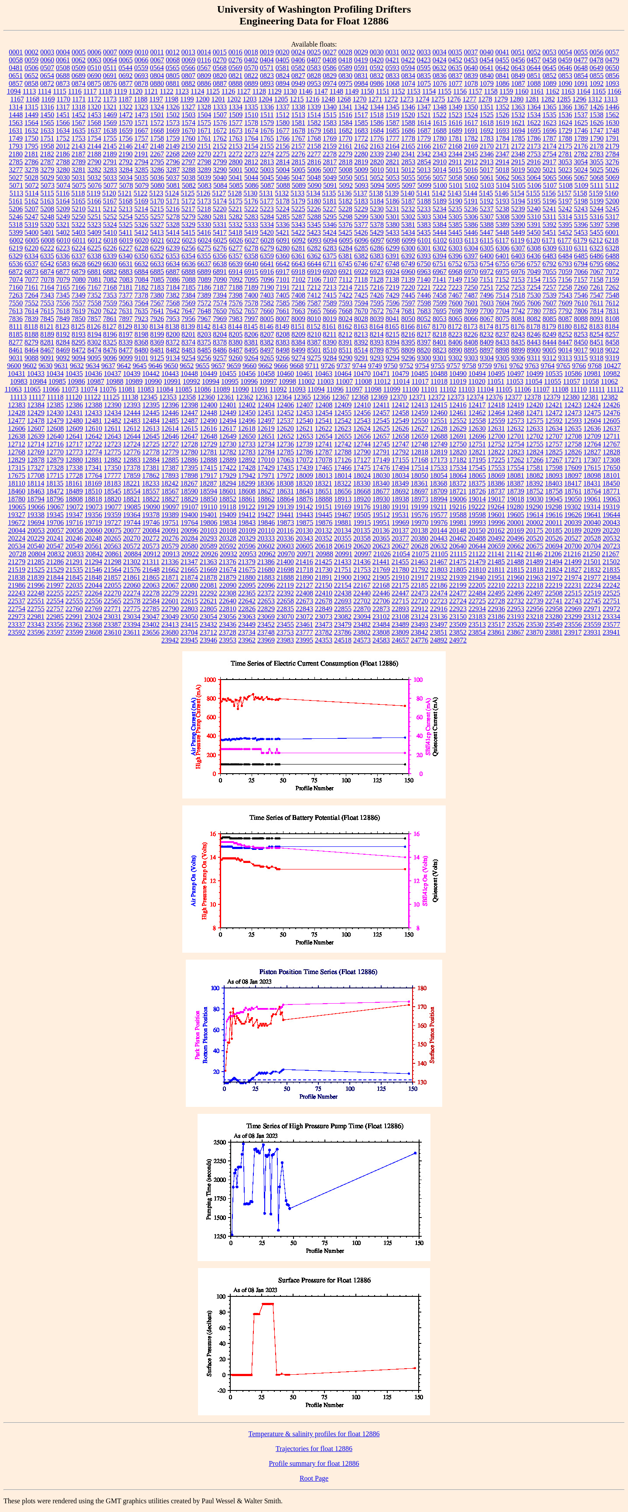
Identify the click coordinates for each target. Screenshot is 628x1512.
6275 (204, 248)
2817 (330, 162)
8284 (63, 342)
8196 (110, 334)
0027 (330, 52)
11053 (514, 381)
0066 (141, 60)
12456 (362, 412)
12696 (477, 436)
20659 (496, 546)
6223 (63, 248)
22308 (227, 593)
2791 (110, 162)
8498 (283, 350)
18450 (611, 483)
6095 (346, 240)
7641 (157, 311)
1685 (392, 130)
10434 (55, 373)
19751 (170, 522)
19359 (112, 514)
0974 (330, 83)
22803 (189, 608)
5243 (581, 209)
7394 (220, 295)
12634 (554, 428)
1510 (251, 114)
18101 (611, 475)
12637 (611, 428)
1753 (78, 138)
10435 (74, 373)
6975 (502, 271)
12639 (35, 436)
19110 (208, 507)
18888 (323, 499)
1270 (359, 99)
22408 (304, 593)
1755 (110, 138)
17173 (438, 459)
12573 (515, 420)
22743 (573, 601)
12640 (55, 436)
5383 (424, 224)
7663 (298, 311)
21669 (208, 569)
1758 (157, 138)
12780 (189, 452)
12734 (266, 444)
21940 (477, 577)
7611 (596, 303)
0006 (94, 52)
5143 (454, 193)
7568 (173, 303)
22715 (400, 601)
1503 (188, 114)
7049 (534, 271)
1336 (267, 107)
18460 (16, 491)
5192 (487, 201)
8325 (110, 342)
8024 (345, 318)
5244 (597, 209)
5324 (110, 224)
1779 (424, 138)
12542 (343, 420)
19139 (285, 507)
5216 (173, 209)
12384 (35, 405)
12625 (381, 428)
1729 (565, 130)
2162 (361, 146)
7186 (204, 287)
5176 (251, 201)
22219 (554, 585)
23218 (534, 616)
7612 (612, 303)
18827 (170, 499)
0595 (424, 67)
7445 (408, 295)
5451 (549, 232)
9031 (16, 358)
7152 (502, 279)
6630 (110, 263)
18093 (554, 475)
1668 (157, 130)
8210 (314, 334)
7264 (31, 295)
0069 (188, 60)
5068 (597, 177)
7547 (597, 295)
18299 (246, 483)
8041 (392, 318)
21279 (16, 561)
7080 (79, 279)
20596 (247, 546)
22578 (131, 601)
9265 (267, 358)
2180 (16, 154)
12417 (477, 405)
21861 (131, 577)
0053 (549, 52)
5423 (314, 232)
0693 (141, 75)
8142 (204, 326)
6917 (283, 271)
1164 (583, 91)
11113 (18, 397)
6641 (267, 263)
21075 (420, 554)
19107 (189, 507)
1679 (314, 130)
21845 (74, 577)
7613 (16, 311)
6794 (581, 263)
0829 (330, 75)
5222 (251, 209)
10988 (114, 381)
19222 (476, 507)
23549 (554, 624)
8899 (518, 350)
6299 (392, 248)
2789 (78, 162)
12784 (266, 452)
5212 (110, 209)
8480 (141, 350)
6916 (267, 271)
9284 (330, 358)
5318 (16, 224)
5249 (63, 216)
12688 (438, 436)
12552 (458, 420)
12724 (131, 444)
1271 (375, 99)
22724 (458, 601)
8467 (47, 350)
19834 (227, 522)
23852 (458, 632)
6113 (471, 240)
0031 (392, 52)
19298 (553, 507)
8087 (565, 318)
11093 (297, 389)
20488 (477, 538)
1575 (204, 122)
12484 (151, 420)
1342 (361, 107)
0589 (345, 67)
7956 (188, 318)
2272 (235, 154)
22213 (515, 585)
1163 (568, 91)
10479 (400, 373)
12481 (93, 420)
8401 (440, 342)
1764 (251, 138)
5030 (63, 177)
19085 (132, 507)
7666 (330, 311)
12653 (304, 436)
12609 (74, 428)
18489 (74, 491)
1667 (141, 130)
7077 (32, 279)
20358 (362, 538)
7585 (283, 303)
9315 (581, 358)
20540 (35, 546)
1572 (157, 122)
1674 (251, 130)
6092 (299, 240)
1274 (422, 99)
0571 (267, 67)
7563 (126, 303)
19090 (151, 507)
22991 (74, 616)
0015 (220, 52)
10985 (57, 381)
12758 (573, 444)
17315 (16, 467)
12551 (438, 420)
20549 (74, 546)
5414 (173, 232)
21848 (93, 577)
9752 (406, 365)
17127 (362, 459)
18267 (189, 483)
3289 (204, 169)
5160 (611, 193)
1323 (141, 107)
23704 (189, 632)
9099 (126, 358)
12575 (534, 420)
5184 (377, 201)
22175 (400, 585)
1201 (218, 99)
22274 (131, 593)
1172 (94, 99)
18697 (419, 491)
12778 (151, 452)
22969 (573, 608)
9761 (501, 365)
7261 (597, 287)
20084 (151, 530)
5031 (78, 177)
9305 (502, 358)
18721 (458, 491)
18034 (400, 475)
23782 (323, 632)
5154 (517, 193)
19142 (304, 507)
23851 (438, 632)
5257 (157, 216)
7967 (204, 318)
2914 (502, 162)
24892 (438, 640)
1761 (204, 138)
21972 (554, 577)
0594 (408, 67)
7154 (533, 279)
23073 (323, 616)
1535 (549, 114)
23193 (515, 616)
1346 (408, 107)
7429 (392, 295)
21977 (592, 577)
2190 (126, 154)
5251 (94, 216)
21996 (35, 585)
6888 (188, 271)
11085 (183, 389)
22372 (266, 593)
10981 (592, 373)
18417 (572, 483)
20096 (189, 530)
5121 (125, 193)
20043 (611, 522)
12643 (112, 436)
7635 (141, 311)
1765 (267, 138)
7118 (361, 279)
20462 (458, 538)
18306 (265, 483)
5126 (203, 193)
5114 (31, 193)
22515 (573, 593)
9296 (408, 358)
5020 (534, 169)
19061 (592, 499)
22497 (534, 593)
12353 (168, 397)
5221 (235, 209)
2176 (581, 146)
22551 (35, 601)
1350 (471, 107)
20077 (132, 530)
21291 (74, 561)
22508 (554, 593)
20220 (611, 530)
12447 (189, 412)
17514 (419, 467)
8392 (361, 342)
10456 (247, 373)
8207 (267, 334)
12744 (362, 444)
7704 (502, 311)
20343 (304, 538)
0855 (597, 75)
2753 (534, 154)
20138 (419, 530)
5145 (486, 193)
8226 (471, 334)
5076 (95, 185)
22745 (592, 601)
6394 (440, 256)
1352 (502, 107)
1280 (516, 99)
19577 (438, 514)
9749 (375, 365)
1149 (351, 91)
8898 (502, 350)
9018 (597, 350)
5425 (345, 232)
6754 (487, 263)
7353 (110, 295)
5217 (188, 209)
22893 (400, 608)
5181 (330, 201)
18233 (150, 483)
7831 (612, 311)
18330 (361, 483)
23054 (208, 616)
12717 (74, 444)
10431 (16, 373)
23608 (93, 632)
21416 (304, 561)
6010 (63, 240)
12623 (343, 428)
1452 (78, 114)
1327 (188, 107)
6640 (251, 263)
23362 (74, 624)
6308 (534, 248)
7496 (487, 295)
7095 (252, 279)
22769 (93, 608)
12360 (206, 397)
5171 (173, 201)
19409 (227, 514)
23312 (592, 616)
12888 (208, 459)
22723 (438, 601)
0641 (487, 67)
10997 (268, 381)
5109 (581, 185)
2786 (31, 162)
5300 (377, 216)
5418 (235, 232)
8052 (424, 318)
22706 (381, 601)
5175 (235, 201)
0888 (235, 83)
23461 (304, 624)
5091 (330, 185)
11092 (278, 389)
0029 (361, 52)
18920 (362, 499)
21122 (476, 554)
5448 (502, 232)
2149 (173, 146)
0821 (235, 75)
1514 (314, 114)
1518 (377, 114)
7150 (471, 279)
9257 (220, 358)
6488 (612, 256)
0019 (267, 52)
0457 (534, 60)
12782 (227, 452)
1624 (565, 122)
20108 (228, 530)
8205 (235, 334)
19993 (477, 522)
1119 (120, 91)
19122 (247, 507)
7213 (330, 287)
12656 (362, 436)
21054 (401, 554)
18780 (16, 499)
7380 (157, 295)
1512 (283, 114)
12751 (477, 444)
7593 (345, 303)
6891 (220, 271)
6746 (361, 263)
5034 (126, 177)
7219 (392, 287)
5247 (31, 216)
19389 (170, 514)
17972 (285, 475)
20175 (534, 530)
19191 (400, 507)
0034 (440, 52)
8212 (345, 334)
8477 (126, 350)
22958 (554, 608)
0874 (78, 83)
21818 (534, 569)
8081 (518, 318)
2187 (78, 154)
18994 (438, 499)
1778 (408, 138)
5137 (360, 193)
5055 (408, 177)
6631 (126, 263)
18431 (592, 483)
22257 (74, 593)
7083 (126, 279)
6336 (63, 256)
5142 (439, 193)
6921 (345, 271)
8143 (219, 326)
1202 (234, 99)
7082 (110, 279)
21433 (343, 561)
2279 (345, 154)
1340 (330, 107)
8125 (78, 326)
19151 (323, 507)
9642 (124, 365)
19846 (266, 522)
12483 (131, 420)
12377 (513, 397)
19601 (496, 514)
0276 (235, 60)
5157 (564, 193)
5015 (455, 169)
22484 (477, 593)
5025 (597, 169)
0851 (534, 75)
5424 (330, 232)
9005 (549, 350)
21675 (247, 569)
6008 (48, 240)
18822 (151, 499)
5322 (78, 224)
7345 (63, 295)
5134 (313, 193)
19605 (515, 514)
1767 (298, 138)
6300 (408, 248)
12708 (573, 436)
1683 (361, 130)
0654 (47, 75)
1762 (220, 138)
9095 (94, 358)
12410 (362, 405)
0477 (581, 60)
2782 (581, 154)
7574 (220, 303)
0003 (47, 52)
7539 (549, 295)
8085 (549, 318)
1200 (202, 99)
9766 (579, 365)
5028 (31, 177)
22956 (534, 608)
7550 (16, 303)
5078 (126, 185)
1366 (565, 107)
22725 (477, 601)
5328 (173, 224)
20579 (170, 546)
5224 (283, 209)
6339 (110, 256)
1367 (581, 107)
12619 (266, 428)
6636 (188, 263)
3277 (16, 169)
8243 (518, 334)
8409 (487, 342)
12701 (515, 436)
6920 (330, 271)
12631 (496, 428)
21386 (266, 561)
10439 (131, 373)
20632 (438, 546)
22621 (208, 601)
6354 (188, 256)
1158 (491, 91)
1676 (267, 130)
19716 (74, 522)
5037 (173, 177)
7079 (63, 279)
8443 (534, 342)
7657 (251, 311)
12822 (496, 452)
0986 (377, 83)
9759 (485, 365)
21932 (438, 577)
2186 (63, 154)
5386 (471, 224)
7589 (330, 303)
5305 (455, 216)
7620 (94, 311)
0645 (549, 67)
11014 (401, 381)
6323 (597, 248)
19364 (131, 514)
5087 (267, 185)
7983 (235, 318)
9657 (218, 365)
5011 (392, 169)
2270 (204, 154)
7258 (565, 287)
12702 (534, 436)
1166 (614, 91)
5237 (487, 209)
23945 (189, 640)
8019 (330, 318)
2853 (408, 162)
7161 (31, 287)
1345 (392, 107)
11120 (73, 397)
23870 (534, 632)
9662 (265, 365)
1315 (31, 107)
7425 (361, 295)
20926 (209, 554)
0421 (392, 60)
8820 (424, 350)
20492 (496, 538)
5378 (377, 224)
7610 (581, 303)
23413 (170, 624)
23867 (515, 632)
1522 (440, 114)
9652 (187, 365)
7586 (298, 303)
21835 (611, 569)
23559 (592, 624)
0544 (126, 67)
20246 (74, 538)
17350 (112, 467)
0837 (455, 75)
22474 (438, 593)
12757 (554, 444)
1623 (549, 122)
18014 (343, 475)
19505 (362, 514)
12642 (93, 436)
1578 (251, 122)
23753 (285, 632)
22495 (496, 593)
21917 (419, 577)
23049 (170, 616)
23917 (573, 632)
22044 (93, 585)
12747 (400, 444)
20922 (190, 554)
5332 (235, 224)
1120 (135, 91)
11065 (32, 389)
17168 (419, 459)
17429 (266, 467)
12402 (247, 405)
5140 (407, 193)
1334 (235, 107)
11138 (129, 397)
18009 (304, 475)
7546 (581, 295)
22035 (74, 585)
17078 (323, 459)
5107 (550, 185)
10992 (191, 381)
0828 (314, 75)
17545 (477, 467)
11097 (353, 389)
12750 (458, 444)
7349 (78, 295)
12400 (208, 405)
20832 (56, 554)
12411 (380, 405)
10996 (249, 381)
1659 (126, 130)
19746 (151, 522)
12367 (340, 397)
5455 (597, 232)
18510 (93, 491)
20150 (476, 530)
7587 (314, 303)
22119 (285, 585)
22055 (112, 585)
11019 (457, 381)
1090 (565, 83)
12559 (496, 420)
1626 (597, 122)
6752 (455, 263)
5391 (534, 224)
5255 (141, 216)
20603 (285, 546)
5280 (204, 216)
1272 (391, 99)
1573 (173, 122)
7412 (314, 295)
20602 (266, 546)
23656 (151, 632)
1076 (440, 83)
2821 (392, 162)
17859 (131, 475)
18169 (93, 483)
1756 (126, 138)
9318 (597, 358)
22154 (343, 585)
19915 (362, 522)
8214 (377, 334)
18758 (554, 491)
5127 (219, 193)
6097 (377, 240)
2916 (534, 162)
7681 (408, 311)
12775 (112, 452)
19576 (419, 514)
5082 (189, 185)
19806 (208, 522)
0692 (126, 75)
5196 (549, 201)
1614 (424, 122)
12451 (266, 412)
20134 (342, 530)
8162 (345, 326)
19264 (496, 507)
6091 (283, 240)
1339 (314, 107)
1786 (534, 138)
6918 (298, 271)
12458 (400, 412)
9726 (328, 365)
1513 (298, 114)
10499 (534, 373)
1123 (182, 91)
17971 (266, 475)
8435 (518, 342)
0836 (440, 75)
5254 (126, 216)
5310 (534, 216)
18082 (534, 475)
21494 (554, 561)
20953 (247, 554)
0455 (502, 60)
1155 (444, 91)
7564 (141, 303)
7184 (173, 287)
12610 (93, 428)
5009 (361, 169)
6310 (565, 248)
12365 (302, 397)
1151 (382, 91)
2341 (408, 154)
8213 (361, 334)
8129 (125, 326)
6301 (424, 248)
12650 (247, 436)
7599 (440, 303)
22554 (55, 601)
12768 (16, 452)
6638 (220, 263)
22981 (35, 616)
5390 (518, 224)
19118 (227, 507)
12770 (55, 452)
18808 (74, 499)
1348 (440, 107)
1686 (408, 130)
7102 (299, 279)
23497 (438, 624)
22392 (285, 593)
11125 (110, 397)
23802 (362, 632)
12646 (170, 436)
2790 (94, 162)
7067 (597, 271)
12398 (189, 405)
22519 (592, 593)
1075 (424, 83)
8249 (549, 334)
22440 (362, 593)
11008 (363, 381)
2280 (361, 154)
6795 (597, 263)
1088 (534, 83)
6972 (487, 271)
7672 (377, 311)
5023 (565, 169)
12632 (515, 428)
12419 (515, 405)
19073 (93, 507)
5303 (424, 216)
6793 (565, 263)
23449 (247, 624)
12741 (323, 444)
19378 (151, 514)
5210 (78, 209)
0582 (298, 67)
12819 (438, 452)
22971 (592, 608)
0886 (204, 83)
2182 (47, 154)
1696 (549, 130)
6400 (487, 256)
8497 (267, 350)
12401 (227, 405)
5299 (361, 216)
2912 (471, 162)
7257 (549, 287)
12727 (170, 444)
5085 (236, 185)
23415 (189, 624)
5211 (94, 209)
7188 (235, 287)
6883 (126, 271)
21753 (362, 569)
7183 (157, 287)
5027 (16, 177)
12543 (362, 420)
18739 (515, 491)
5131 (266, 193)
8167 (423, 326)
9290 (345, 358)
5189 (440, 201)
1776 (377, 138)
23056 (227, 616)
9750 (391, 365)
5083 (205, 185)
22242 (611, 585)
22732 (515, 601)
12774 (93, 452)
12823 (515, 452)
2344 (455, 154)
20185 (553, 530)
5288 (314, 216)
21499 (573, 561)
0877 (126, 83)
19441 (285, 514)
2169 (471, 146)
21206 (553, 554)
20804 (36, 554)
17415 (208, 467)
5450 (534, 232)
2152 (220, 146)
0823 (267, 75)
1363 (518, 107)
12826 (573, 452)
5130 (250, 193)
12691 (458, 436)
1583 (330, 122)
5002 (251, 169)
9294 (392, 358)
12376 (494, 397)
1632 (31, 130)
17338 (74, 467)
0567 (204, 67)
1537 (581, 114)
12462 (477, 412)
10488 (438, 373)
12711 (611, 436)
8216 (408, 334)
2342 (424, 154)
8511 (345, 350)
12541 (323, 420)
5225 (298, 209)
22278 (151, 593)
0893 (267, 83)
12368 (360, 397)
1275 (438, 99)
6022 (173, 240)
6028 (267, 240)
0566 (188, 67)
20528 (592, 538)
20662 (515, 546)
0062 (78, 60)
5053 (392, 177)
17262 (515, 459)
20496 (515, 538)
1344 (377, 107)
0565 (173, 67)
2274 (267, 154)
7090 (220, 279)
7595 (377, 303)
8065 (455, 318)
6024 (205, 240)
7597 (408, 303)
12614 (170, 428)
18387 (515, 483)
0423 (424, 60)
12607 (35, 428)
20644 (477, 546)
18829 (189, 499)
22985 (55, 616)
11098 (372, 389)
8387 (314, 342)
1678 (298, 130)
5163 (47, 201)
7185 (188, 287)
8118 (31, 326)
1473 (141, 114)
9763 (532, 365)
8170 (439, 326)
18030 (381, 475)
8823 (440, 350)
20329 (247, 538)
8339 (126, 342)
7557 (78, 303)
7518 (518, 295)
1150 (367, 91)
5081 (173, 185)
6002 (16, 240)
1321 (110, 107)
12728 (189, 444)
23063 (247, 616)
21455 (400, 561)
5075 (79, 185)
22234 (592, 585)
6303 (455, 248)
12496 (247, 420)
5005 (298, 169)
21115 (458, 554)
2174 (549, 146)
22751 (611, 601)
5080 (157, 185)
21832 (592, 569)
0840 (487, 75)
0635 (455, 67)
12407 (304, 405)
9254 (188, 358)
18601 (227, 491)
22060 (131, 585)
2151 (204, 146)
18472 (55, 491)
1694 (518, 130)
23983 (285, 640)
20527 (573, 538)
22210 (496, 585)
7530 (534, 295)
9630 (45, 365)
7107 (330, 279)
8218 (440, 334)
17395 (189, 467)
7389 (204, 295)
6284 (345, 248)
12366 (321, 397)
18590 (189, 491)
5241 (549, 209)
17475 (362, 467)
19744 (131, 522)
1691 (471, 130)
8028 (361, 318)
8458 (612, 342)
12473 (573, 412)
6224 (78, 248)
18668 (362, 491)
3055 (597, 162)
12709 (592, 436)
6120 (533, 240)
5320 (47, 224)
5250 (78, 216)
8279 (31, 342)
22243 (16, 593)
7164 (47, 287)
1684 (377, 130)
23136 (438, 616)
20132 (323, 530)
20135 (361, 530)
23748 (266, 632)
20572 (131, 546)
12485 (170, 420)
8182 (580, 326)
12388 (93, 405)
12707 (554, 436)
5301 (392, 216)
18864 (285, 499)
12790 (362, 452)
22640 (227, 601)
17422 (227, 467)
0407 (314, 60)
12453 (304, 412)
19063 (611, 499)
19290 (534, 507)
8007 (283, 318)
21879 (227, 577)
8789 (377, 350)
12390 (112, 405)
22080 (189, 585)
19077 (113, 507)
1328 (204, 107)
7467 (455, 295)
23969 (266, 640)
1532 (518, 114)
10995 (230, 381)
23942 (170, 640)
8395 (408, 342)
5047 (298, 177)
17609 (573, 467)
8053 (440, 318)
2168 (455, 146)
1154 (429, 91)
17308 (611, 459)
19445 (323, 514)
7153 (518, 279)
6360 (283, 256)
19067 (55, 507)
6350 (141, 256)
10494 (477, 373)
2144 (94, 146)
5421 (283, 232)
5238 (502, 209)
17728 (74, 475)
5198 (581, 201)
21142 (514, 554)
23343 (35, 624)
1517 (361, 114)
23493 (419, 624)
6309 (549, 248)
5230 (377, 209)
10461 (304, 373)
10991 (172, 381)
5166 (94, 201)
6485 (581, 256)
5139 (392, 193)
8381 (251, 342)
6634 (173, 263)
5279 (188, 216)
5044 (251, 177)
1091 (581, 83)
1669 (173, 130)
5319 (31, 224)
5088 (283, 185)
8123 (62, 326)
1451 (63, 114)
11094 (315, 389)
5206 (16, 209)
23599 (74, 632)
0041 (502, 52)
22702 (362, 601)
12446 (170, 412)
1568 (94, 122)
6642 (283, 263)
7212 (314, 287)
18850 (208, 499)
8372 (173, 342)
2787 (47, 162)
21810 (477, 569)
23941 (611, 632)
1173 (109, 99)
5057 (440, 177)
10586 (573, 373)
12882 (112, 459)
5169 (141, 201)
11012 (382, 381)
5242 (565, 209)
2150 (188, 146)
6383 (377, 256)
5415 (188, 232)
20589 (208, 546)
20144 (438, 530)
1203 (249, 99)
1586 (377, 122)
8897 (487, 350)
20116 (285, 530)
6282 (314, 248)
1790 (597, 138)
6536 (16, 263)
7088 (189, 279)
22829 (266, 608)
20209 (592, 530)
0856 (612, 75)
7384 (188, 295)
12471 (534, 412)
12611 (112, 428)
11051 (495, 381)
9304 (487, 358)
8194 (94, 334)
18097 (573, 475)
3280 (63, 169)
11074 (88, 389)
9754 (422, 365)
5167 (110, 201)
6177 (565, 240)
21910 (400, 577)
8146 (266, 326)
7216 (377, 287)
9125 (157, 358)
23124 (419, 616)
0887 (220, 83)
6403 (518, 256)
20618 (323, 546)
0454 (487, 60)
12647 (189, 436)
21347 (189, 561)
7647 (188, 311)
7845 (47, 318)
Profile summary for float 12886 (314, 1463)
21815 (515, 569)
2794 (141, 162)
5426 (361, 232)
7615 (47, 311)
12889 (227, 459)
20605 (304, 546)
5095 (393, 185)
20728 (17, 554)
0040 (487, 52)
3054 (581, 162)
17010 (266, 459)
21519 (16, 569)
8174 (486, 326)
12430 (55, 412)
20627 (400, 546)
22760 (74, 608)
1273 (406, 99)
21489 (534, 561)
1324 (157, 107)
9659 (234, 365)
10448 (189, 373)
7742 (518, 311)
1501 (157, 114)
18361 (419, 483)
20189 (572, 530)
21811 (496, 569)
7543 (565, 295)
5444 (440, 232)
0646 (565, 67)
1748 (612, 130)
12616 (208, 428)
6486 (597, 256)
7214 (345, 287)
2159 (330, 146)
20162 (496, 530)
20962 (267, 554)
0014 (204, 52)
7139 (408, 279)
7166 (78, 287)
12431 (74, 412)
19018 (515, 499)
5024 (581, 169)
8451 (597, 342)
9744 (359, 365)
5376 (345, 224)
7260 (581, 287)
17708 (35, 475)
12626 (400, 428)
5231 (392, 209)
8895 (471, 350)
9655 (202, 365)
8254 (597, 334)
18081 (515, 475)
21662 (170, 569)
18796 (55, 499)
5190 (455, 201)
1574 (188, 122)
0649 (597, 67)
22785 (151, 608)
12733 (247, 444)
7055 (549, 271)
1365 (549, 107)
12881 (93, 459)
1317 (63, 107)
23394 (131, 624)
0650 (612, 67)
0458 (549, 60)
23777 (304, 632)
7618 (63, 311)
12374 (475, 397)
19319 (611, 507)
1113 (29, 91)
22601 (170, 601)
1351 (487, 107)
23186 (496, 616)
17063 (285, 459)
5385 (455, 224)
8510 (330, 350)
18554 (131, 491)
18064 (458, 475)
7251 (487, 287)
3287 (173, 169)
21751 (343, 569)
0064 (110, 60)
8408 (471, 342)
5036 (157, 177)
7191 (283, 287)
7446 (424, 295)
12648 (208, 436)
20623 (381, 546)
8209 (298, 334)
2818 (345, 162)
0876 (110, 83)
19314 (592, 507)
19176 (362, 507)
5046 (283, 177)
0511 (109, 67)
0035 (455, 52)
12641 (74, 436)
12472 (554, 412)
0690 (94, 75)
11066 (50, 389)
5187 (408, 201)
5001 (235, 169)
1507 (220, 114)
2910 (440, 162)
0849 (518, 75)
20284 (189, 538)
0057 (612, 52)
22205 (477, 585)
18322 (342, 483)
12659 (419, 436)
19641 (592, 514)
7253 (518, 287)
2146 (126, 146)
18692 (400, 491)
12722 (93, 444)
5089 (299, 185)
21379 (247, 561)
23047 (151, 616)
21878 (208, 577)
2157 (298, 146)
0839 (471, 75)
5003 (267, 169)
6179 (580, 240)
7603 (487, 303)
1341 (345, 107)
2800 (235, 162)
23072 (304, 616)
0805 (173, 75)
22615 (189, 601)
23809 (400, 632)
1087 (518, 83)
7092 (236, 279)
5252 (110, 216)
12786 (304, 452)
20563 (112, 546)
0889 (251, 83)
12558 (477, 420)
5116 (62, 193)
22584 (151, 601)
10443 (170, 373)
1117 (90, 91)
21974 (573, 577)
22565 (112, 601)
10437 (112, 373)
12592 (554, 420)
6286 (377, 248)
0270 (220, 60)
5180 (314, 201)
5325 (126, 224)
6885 (157, 271)
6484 (565, 256)
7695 (440, 311)
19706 (55, 522)
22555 (74, 601)
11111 (597, 389)
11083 (145, 389)
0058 (16, 60)
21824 (554, 569)
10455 (227, 373)
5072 (32, 185)
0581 (283, 67)
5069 (612, 177)
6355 (204, 256)
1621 (518, 122)
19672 (16, 522)
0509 (78, 67)
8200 (173, 334)
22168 (381, 585)
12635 (573, 428)
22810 (227, 608)
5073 (48, 185)
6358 (251, 256)
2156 (283, 146)
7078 (48, 279)
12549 (400, 420)
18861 (247, 499)
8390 (330, 342)
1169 (48, 99)
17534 (458, 467)
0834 (408, 75)
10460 (285, 373)
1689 (455, 130)
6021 (157, 240)
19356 (93, 514)
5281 (220, 216)
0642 (502, 67)
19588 (458, 514)
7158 (596, 279)
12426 (611, 405)
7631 (126, 311)
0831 (361, 75)
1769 (330, 138)
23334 (611, 616)
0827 (298, 75)
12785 (285, 452)
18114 (35, 483)
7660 (267, 311)
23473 (323, 624)
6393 (424, 256)
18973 (419, 499)
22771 (112, 608)
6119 (517, 240)
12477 (16, 420)
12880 (74, 459)
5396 (581, 224)
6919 (314, 271)
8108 (612, 318)
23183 (477, 616)
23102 (381, 616)
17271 (573, 459)
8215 (392, 334)
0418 (345, 60)
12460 (438, 412)
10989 (134, 381)
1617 (471, 122)
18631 (285, 491)
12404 (266, 405)
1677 (283, 130)
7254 (534, 287)
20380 (419, 538)
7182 (141, 287)
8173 (471, 326)
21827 (573, 569)
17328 (55, 467)
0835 (424, 75)
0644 (534, 67)
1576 (220, 122)
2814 (283, 162)
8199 (157, 334)
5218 (204, 209)
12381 (590, 397)
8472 (78, 350)
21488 (515, 561)
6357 (235, 256)
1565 (47, 122)
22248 (35, 593)
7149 (455, 279)
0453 (471, 60)
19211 (438, 507)
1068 (392, 83)
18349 (400, 483)
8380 (235, 342)
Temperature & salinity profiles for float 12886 (313, 1434)
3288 (188, 169)
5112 (612, 185)
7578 (251, 303)
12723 (112, 444)
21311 (150, 561)
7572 (204, 303)
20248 (93, 538)
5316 (597, 216)
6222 (47, 248)
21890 (304, 577)
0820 (220, 75)
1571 (141, 122)
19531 (400, 514)
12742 (343, 444)
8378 (220, 342)
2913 (487, 162)
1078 (471, 83)
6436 (534, 256)
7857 (94, 318)
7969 (220, 318)
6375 (330, 256)
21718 (304, 569)
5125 (188, 193)
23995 (304, 640)
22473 (419, 593)
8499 (298, 350)
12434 (112, 412)
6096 (362, 240)
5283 (251, 216)
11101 (429, 389)
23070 (285, 616)
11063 (13, 389)
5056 (424, 177)
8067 (487, 318)
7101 (283, 279)
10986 (76, 381)
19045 (554, 499)
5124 (172, 193)
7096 (267, 279)
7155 (549, 279)
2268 (173, 154)
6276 (220, 248)
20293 (208, 538)
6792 (549, 263)
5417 (220, 232)
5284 (267, 216)
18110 (16, 483)
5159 (596, 193)
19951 (381, 522)
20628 (419, 546)
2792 (126, 162)
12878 (35, 459)
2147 (141, 146)
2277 (314, 154)
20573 (151, 546)
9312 (549, 358)
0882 (188, 83)
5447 (487, 232)
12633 (534, 428)
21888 (285, 577)
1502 (173, 114)
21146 (534, 554)
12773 (74, 452)
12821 (477, 452)
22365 (247, 593)
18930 (381, 499)
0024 (298, 52)
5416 (204, 232)
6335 (47, 256)
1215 (297, 99)
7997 (251, 318)
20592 (227, 546)
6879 (78, 271)
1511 (266, 114)
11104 (485, 389)
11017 (419, 381)
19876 (323, 522)
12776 (131, 452)
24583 (381, 640)
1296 (579, 99)
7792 (565, 311)
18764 (592, 491)
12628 (438, 428)
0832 (377, 75)
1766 (283, 138)
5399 (16, 232)
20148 (457, 530)
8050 (408, 318)
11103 (466, 389)
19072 (74, 507)
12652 (285, 436)
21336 (170, 561)
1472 (126, 114)
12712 (16, 444)
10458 (266, 373)
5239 (518, 209)
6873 (31, 271)
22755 (35, 608)
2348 (518, 154)
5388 (487, 224)
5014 (440, 169)
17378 (131, 467)
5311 (549, 216)
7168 (110, 287)
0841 (502, 75)
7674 (392, 311)
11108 (560, 389)
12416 (458, 405)
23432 (208, 624)
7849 (63, 318)
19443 (304, 514)
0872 (47, 83)
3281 (78, 169)
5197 (565, 201)
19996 (496, 522)
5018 (502, 169)
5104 (503, 185)
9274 (298, 358)
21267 (610, 554)
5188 (424, 201)
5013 (424, 169)
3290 (220, 169)
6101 (424, 240)
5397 (597, 224)
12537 (285, 420)
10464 (343, 373)
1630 (612, 122)
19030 (534, 499)
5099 (424, 185)
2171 (502, 146)
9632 (77, 365)
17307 (592, 459)
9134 (173, 358)
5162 (31, 201)
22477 (458, 593)
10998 (287, 381)
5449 (518, 232)
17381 (151, 467)
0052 (534, 52)
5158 (580, 193)
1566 (63, 122)
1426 (597, 107)
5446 (471, 232)
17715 (55, 475)
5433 (392, 232)
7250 (471, 287)
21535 (74, 569)
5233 (424, 209)
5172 (188, 201)
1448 (16, 114)
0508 (63, 67)
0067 (157, 60)
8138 (172, 326)
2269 (188, 154)
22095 (247, 585)
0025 (314, 52)
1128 (259, 91)
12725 (151, 444)
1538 (597, 114)
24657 (400, 640)
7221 (424, 287)
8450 (581, 342)
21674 (227, 569)
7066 (581, 271)
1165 (599, 91)
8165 (392, 326)
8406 (455, 342)
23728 (227, 632)
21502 (611, 561)
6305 (487, 248)
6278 (251, 248)
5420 (267, 232)
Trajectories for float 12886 (314, 1448)
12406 (285, 405)
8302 (94, 342)
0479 (612, 60)
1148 (336, 91)
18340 (380, 483)
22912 (419, 608)
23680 (170, 632)
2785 (16, 162)
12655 (343, 436)
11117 (36, 397)
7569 (188, 303)
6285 (361, 248)
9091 (47, 358)
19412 (247, 514)
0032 (408, 52)
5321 (63, 224)
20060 (93, 530)
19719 (93, 522)
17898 (189, 475)
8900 (534, 350)
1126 (228, 91)
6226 (110, 248)
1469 (110, 114)
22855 (343, 608)
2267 (157, 154)
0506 (31, 67)
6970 (471, 271)
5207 (31, 209)
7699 (471, 311)
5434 (408, 232)
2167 (440, 146)
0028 (345, 52)
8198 (141, 334)
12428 (16, 412)
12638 (16, 436)
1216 (312, 99)
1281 (532, 99)
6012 (95, 240)
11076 (107, 389)
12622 (323, 428)
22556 (93, 601)
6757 (534, 263)
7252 (502, 287)
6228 (141, 248)
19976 (438, 522)
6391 (392, 256)
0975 (345, 83)
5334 (267, 224)
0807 (188, 75)
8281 (47, 342)
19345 (55, 514)
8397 (424, 342)
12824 (534, 452)
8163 (361, 326)
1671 (204, 130)
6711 (329, 263)
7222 (440, 287)
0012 (173, 52)
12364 (283, 397)
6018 (110, 240)
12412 (400, 405)
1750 (31, 138)
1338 (298, 107)
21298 (112, 561)
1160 (522, 91)
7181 (126, 287)
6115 (486, 240)
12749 (438, 444)
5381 (408, 224)
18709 (438, 491)
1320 (94, 107)
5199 (597, 201)
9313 (565, 358)
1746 (581, 130)
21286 (55, 561)
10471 (381, 373)
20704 (592, 546)
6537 (31, 263)
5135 (329, 193)
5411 (125, 232)
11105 (503, 389)
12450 (247, 412)
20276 (170, 538)
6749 (408, 263)
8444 (549, 342)
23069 (266, 616)
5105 (519, 185)
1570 (126, 122)
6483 (549, 256)
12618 (247, 428)
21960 (515, 577)
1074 (408, 83)
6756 (518, 263)
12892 (247, 459)
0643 (518, 67)
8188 (31, 334)
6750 (424, 263)
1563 (16, 122)
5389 (502, 224)
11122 (92, 397)
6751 (440, 263)
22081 (208, 585)
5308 (502, 216)
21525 (35, 569)
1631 (16, 130)
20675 (534, 546)
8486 (220, 350)
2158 (314, 146)
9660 (249, 365)
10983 (18, 381)
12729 (208, 444)
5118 (78, 193)
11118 (55, 397)
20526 (554, 538)
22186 (438, 585)
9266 (283, 358)
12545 (381, 420)
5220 (220, 209)
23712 (208, 632)
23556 (573, 624)
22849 (323, 608)
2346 (487, 154)
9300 (424, 358)
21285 (35, 561)
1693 (502, 130)
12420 (534, 405)
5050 (345, 177)
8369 (157, 342)
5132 (282, 193)
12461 (458, 412)
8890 (455, 350)
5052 (377, 177)
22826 (247, 608)
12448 (208, 412)
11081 (126, 389)
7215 (361, 287)
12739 (304, 444)
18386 (496, 483)
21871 (170, 577)
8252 (565, 334)
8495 (251, 350)
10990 (153, 381)
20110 (266, 530)
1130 (290, 91)
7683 (424, 311)
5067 (581, 177)
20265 (112, 538)
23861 (496, 632)
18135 (54, 483)
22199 (458, 585)
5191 (471, 201)
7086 (173, 279)
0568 (220, 67)
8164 (376, 326)
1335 (251, 107)
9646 (155, 365)
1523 (455, 114)
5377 (361, 224)
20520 (534, 538)
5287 (298, 216)
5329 (188, 224)
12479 (55, 420)
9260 (235, 358)
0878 (141, 83)
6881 (94, 271)
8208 (283, 334)
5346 (330, 224)
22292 (208, 593)
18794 (35, 499)
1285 (563, 99)
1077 (455, 83)
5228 (345, 209)
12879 (55, 459)
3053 (565, 162)
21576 (131, 569)
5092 (346, 185)
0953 (314, 83)
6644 (314, 263)
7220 (408, 287)
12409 (343, 405)
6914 (235, 271)
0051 (518, 52)
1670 (188, 130)
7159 (612, 279)
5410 (110, 232)
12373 (455, 397)
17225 (496, 459)
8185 (16, 334)
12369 (379, 397)
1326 (173, 107)
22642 (247, 601)
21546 (93, 569)
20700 (573, 546)
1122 (166, 91)
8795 (392, 350)
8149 (282, 326)
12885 (170, 459)
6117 (502, 240)
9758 (469, 365)
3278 (31, 169)
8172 (455, 326)
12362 (244, 397)
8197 (126, 334)
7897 (126, 318)
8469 (63, 350)
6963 (424, 271)
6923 (377, 271)
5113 (16, 193)
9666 (281, 365)
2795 (157, 162)
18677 (381, 491)
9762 (516, 365)
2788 (63, 162)
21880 (247, 577)
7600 (455, 303)
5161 (16, 201)
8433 (502, 342)
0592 (377, 67)
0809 (204, 75)
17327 (35, 467)
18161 (73, 483)
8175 (502, 326)
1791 (612, 138)
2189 (110, 154)
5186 (392, 201)
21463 (419, 561)
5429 (377, 232)
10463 (323, 373)
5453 (581, 232)
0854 (581, 75)
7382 (173, 295)
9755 (438, 365)
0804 (157, 75)
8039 (377, 318)
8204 (220, 334)
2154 (251, 146)
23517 (496, 624)
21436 (362, 561)
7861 (110, 318)
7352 (94, 295)
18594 (208, 491)
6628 (78, 263)
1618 (487, 122)
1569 (110, 122)
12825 (554, 452)
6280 (283, 248)
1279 (501, 99)
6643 (298, 263)
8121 (47, 326)
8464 (31, 350)
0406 (298, 60)
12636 (592, 428)
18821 (131, 499)
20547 (55, 546)
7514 (502, 295)
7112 (345, 279)
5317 (612, 216)
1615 (440, 122)
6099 (409, 240)
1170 (63, 99)
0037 (471, 52)
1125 (212, 91)
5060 (471, 177)
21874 (189, 577)
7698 (455, 311)
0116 (204, 60)
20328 (227, 538)
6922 (361, 271)
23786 (343, 632)
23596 (35, 632)
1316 (47, 107)
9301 (440, 358)
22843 (304, 608)
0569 (235, 67)
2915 (518, 162)
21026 (382, 554)
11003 (325, 381)
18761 (573, 491)
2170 (487, 146)
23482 (362, 624)
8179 (549, 326)
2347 (502, 154)
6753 (471, 263)
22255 (55, 593)
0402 (251, 60)
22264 (93, 593)
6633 (157, 263)
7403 (267, 295)
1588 (408, 122)
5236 (471, 209)
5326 (141, 224)
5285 (283, 216)
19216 (457, 507)
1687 (424, 130)
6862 (612, 263)
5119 (93, 193)
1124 (197, 91)
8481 (157, 350)
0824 (283, 75)
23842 (419, 632)
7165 (63, 287)
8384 (298, 342)
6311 (580, 248)
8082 (534, 318)
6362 (314, 256)
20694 (554, 546)
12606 (16, 428)
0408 (330, 60)
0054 (565, 52)
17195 (477, 459)
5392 (549, 224)
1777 (392, 138)
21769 (381, 569)
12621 (304, 428)
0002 (31, 52)
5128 (235, 193)
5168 (126, 201)
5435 (424, 232)
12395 (151, 405)
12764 (592, 444)
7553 (47, 303)
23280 (554, 616)
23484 (381, 624)
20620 (362, 546)
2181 (31, 154)
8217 (424, 334)
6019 (126, 240)
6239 (173, 248)
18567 (170, 491)
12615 (189, 428)
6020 (142, 240)
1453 (94, 114)
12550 (419, 420)
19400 (189, 514)
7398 (235, 295)
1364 (534, 107)
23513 (477, 624)
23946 (208, 640)
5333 (251, 224)
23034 (131, 616)
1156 (460, 91)
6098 (393, 240)
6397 (471, 256)
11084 (164, 389)
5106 (534, 185)
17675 (16, 475)
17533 (438, 467)
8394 (392, 342)
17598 (554, 467)
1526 (502, 114)
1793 (16, 146)
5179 (298, 201)
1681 (330, 130)
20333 (266, 538)
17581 (534, 467)
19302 (572, 507)
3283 (110, 169)
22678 (323, 601)
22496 (515, 593)
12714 (35, 444)
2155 (267, 146)
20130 (304, 530)
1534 (534, 114)
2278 (330, 154)
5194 (518, 201)
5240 (534, 209)
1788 (565, 138)
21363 (208, 561)
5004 (283, 169)
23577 (611, 624)
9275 (314, 358)
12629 (458, 428)
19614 (534, 514)
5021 (549, 169)
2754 (549, 154)
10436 (93, 373)
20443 (438, 538)
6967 (440, 271)
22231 (573, 585)
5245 (612, 209)
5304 (440, 216)
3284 (126, 169)
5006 (314, 169)
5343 (298, 224)
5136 (345, 193)
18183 (112, 483)
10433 (35, 373)
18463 (35, 491)
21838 (16, 577)
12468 (515, 412)
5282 (235, 216)
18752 (534, 491)
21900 (343, 577)
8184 (612, 326)
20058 (74, 530)
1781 (455, 138)
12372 (436, 397)
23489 (400, 624)
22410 (323, 593)
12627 (419, 428)
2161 (345, 146)
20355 (343, 538)
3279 (47, 169)
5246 (16, 216)
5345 (314, 224)
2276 (298, 154)
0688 (63, 75)
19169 (343, 507)
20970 (286, 554)
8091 (597, 318)
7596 (392, 303)
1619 (502, 122)
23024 (93, 616)
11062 (609, 381)
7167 (94, 287)
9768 (595, 365)
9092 (63, 358)
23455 (285, 624)
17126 (343, 459)
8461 (16, 350)
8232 (487, 334)
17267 (554, 459)
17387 (170, 467)
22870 (362, 608)
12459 (419, 412)
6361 (298, 256)
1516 (345, 114)
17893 (170, 475)
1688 (440, 130)
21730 (323, 569)
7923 (141, 318)
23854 (477, 632)
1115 (59, 91)
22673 (304, 601)
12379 (551, 397)
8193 (78, 334)
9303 (471, 358)
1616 (455, 122)
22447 (400, 593)
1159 (506, 91)
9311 (533, 358)
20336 (285, 538)
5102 (471, 185)
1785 (518, 138)
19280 (515, 507)
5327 (157, 224)
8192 (63, 334)
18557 (151, 491)
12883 (131, 459)
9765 (563, 365)
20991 (343, 554)
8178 (533, 326)
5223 (267, 209)
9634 (92, 365)
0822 (251, 75)
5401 (47, 232)
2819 (361, 162)
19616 (554, 514)
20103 (209, 530)
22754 (16, 608)
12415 (438, 405)
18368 (438, 483)
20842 (94, 554)
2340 (392, 154)
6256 (188, 248)
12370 (398, 397)
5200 (612, 201)
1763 (235, 138)
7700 (487, 311)
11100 (410, 389)
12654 (323, 436)
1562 (612, 114)
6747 (377, 263)
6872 (16, 271)
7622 (110, 311)
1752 (63, 138)
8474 (94, 350)
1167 (17, 99)
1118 (105, 91)
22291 (189, 593)
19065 (17, 507)
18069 (496, 475)
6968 (455, 271)
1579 (267, 122)
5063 (518, 177)
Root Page (314, 1478)
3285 (141, 169)
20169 (515, 530)
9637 (108, 365)
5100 (440, 185)
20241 (55, 538)
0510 (94, 67)
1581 (298, 122)
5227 (330, 209)
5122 (140, 193)
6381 (345, 256)
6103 (456, 240)
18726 (477, 491)
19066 (36, 507)
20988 (324, 554)
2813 (267, 162)
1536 (565, 114)
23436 (227, 624)
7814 (597, 311)
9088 (31, 358)
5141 (423, 193)
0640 (471, 67)
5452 (565, 232)
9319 (612, 358)
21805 (458, 569)
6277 (235, 248)
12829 (16, 459)
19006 (458, 499)
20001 (515, 522)
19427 (266, 514)
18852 (227, 499)
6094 (330, 240)
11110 (578, 389)
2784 (612, 154)
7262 (612, 287)
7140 (423, 279)
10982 (611, 373)
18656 (343, 491)
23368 (93, 624)
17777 (112, 475)
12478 (35, 420)
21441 (381, 561)
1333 (220, 107)
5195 (534, 201)
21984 (611, 577)
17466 (343, 467)
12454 (323, 412)
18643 (304, 491)
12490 (208, 420)
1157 (475, 91)
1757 (141, 138)
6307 (518, 248)
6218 (612, 240)
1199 (187, 99)
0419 (361, 60)
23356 (55, 624)
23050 (189, 616)
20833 (75, 554)
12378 (532, 397)
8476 (110, 350)
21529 (55, 569)
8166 (408, 326)
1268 (344, 99)
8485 (204, 350)
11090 (240, 389)
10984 (38, 381)
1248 (328, 99)
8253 (581, 334)
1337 (283, 107)
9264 (251, 358)
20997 (363, 554)
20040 (592, 522)
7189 (251, 287)
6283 (330, 248)
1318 (78, 107)
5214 (141, 209)
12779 (170, 452)
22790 (170, 608)
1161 (537, 91)
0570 (251, 67)
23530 (534, 624)
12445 (151, 412)
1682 (345, 130)
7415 (330, 295)
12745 (381, 444)
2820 (377, 162)
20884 (132, 554)
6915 (251, 271)
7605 (518, 303)
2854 (424, 162)
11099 (391, 389)
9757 (454, 365)
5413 (157, 232)
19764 (189, 522)
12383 (16, 405)
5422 (298, 232)
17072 (304, 459)
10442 (151, 373)
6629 (94, 263)
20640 (458, 546)
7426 (377, 295)
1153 (413, 91)
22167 (362, 585)
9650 (171, 365)
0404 (267, 60)
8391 (345, 342)
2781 (565, 154)
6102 (440, 240)
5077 (110, 185)
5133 (297, 193)
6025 (220, 240)
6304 (471, 248)
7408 (298, 295)
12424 (592, 405)
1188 (140, 99)
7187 (220, 287)
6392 (408, 256)
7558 (94, 303)
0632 (440, 67)
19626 (573, 514)
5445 (455, 232)
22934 (477, 608)
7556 (63, 303)
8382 (267, 342)
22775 (131, 608)
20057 (55, 530)
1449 (31, 114)
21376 (227, 561)
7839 (31, 318)
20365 (381, 538)
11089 (221, 389)
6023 (189, 240)
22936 (496, 608)
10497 (515, 373)
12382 (609, 397)
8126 (94, 326)
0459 (565, 60)
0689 (78, 75)
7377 (126, 295)
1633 (47, 130)
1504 (204, 114)
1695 (534, 130)
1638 (110, 130)
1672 (220, 130)
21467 (438, 561)
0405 (283, 60)
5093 (362, 185)
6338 (94, 256)
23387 (112, 624)
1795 (31, 146)
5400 (31, 232)
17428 (247, 467)
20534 (16, 546)
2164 (392, 146)
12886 (189, 459)
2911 (455, 162)
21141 (496, 554)
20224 (16, 538)
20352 (323, 538)
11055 (552, 381)
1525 (487, 114)
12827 (592, 452)
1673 (235, 130)
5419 (251, 232)
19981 (458, 522)
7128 (376, 279)
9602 (30, 365)
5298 (345, 216)
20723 (611, 546)
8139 (188, 326)
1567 (78, 122)
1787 (549, 138)
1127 (243, 91)
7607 (549, 303)
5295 (330, 216)
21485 (496, 561)
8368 (141, 342)
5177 (267, 201)
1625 (581, 122)
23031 (112, 616)
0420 (377, 60)
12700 (496, 436)
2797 (188, 162)
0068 (173, 60)
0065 (126, 60)
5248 (47, 216)
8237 (502, 334)
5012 (408, 169)
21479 (477, 561)
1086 (502, 83)
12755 (534, 444)
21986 (16, 585)
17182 (458, 459)
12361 (225, 397)
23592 (16, 632)
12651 (266, 436)
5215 (157, 209)
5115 (47, 193)
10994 (210, 381)
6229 (157, 248)
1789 (581, 138)
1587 (392, 122)
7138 (392, 279)
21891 (323, 577)
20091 (170, 530)
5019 (518, 169)
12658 (400, 436)
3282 (94, 169)
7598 (424, 303)
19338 (35, 514)
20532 (611, 538)
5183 (361, 201)
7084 (142, 279)
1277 (469, 99)
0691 (110, 75)
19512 (381, 514)
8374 (188, 342)
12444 (131, 412)
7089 (205, 279)
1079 (487, 83)
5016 (471, 169)
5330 (204, 224)
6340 (126, 256)
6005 (32, 240)
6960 (408, 271)
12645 (151, 436)
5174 (220, 201)
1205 (281, 99)
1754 (94, 138)
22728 (496, 601)
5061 (487, 177)
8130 (141, 326)
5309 (518, 216)
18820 (112, 499)
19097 (170, 507)
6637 (204, 263)
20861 (113, 554)
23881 (554, 632)
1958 (47, 146)
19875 (304, 522)
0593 (392, 67)
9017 (581, 350)
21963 (534, 577)
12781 (208, 452)
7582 (267, 303)
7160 (16, 287)
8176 (518, 326)
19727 (112, 522)
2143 (78, 146)
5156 (549, 193)
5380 (392, 224)
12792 (400, 452)
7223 (455, 287)
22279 (170, 593)
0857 (16, 83)
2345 (471, 154)
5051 (361, 177)
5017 (487, 169)
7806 (581, 311)
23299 (573, 616)
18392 (534, 483)
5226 (314, 209)
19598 (477, 514)
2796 (173, 162)
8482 (173, 350)
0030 (377, 52)
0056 (597, 52)
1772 (361, 138)
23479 (343, 624)
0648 (581, 67)
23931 (592, 632)
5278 (173, 216)
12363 (264, 397)
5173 (204, 201)
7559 (110, 303)
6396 (455, 256)
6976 (518, 271)
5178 (283, 201)
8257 (612, 334)
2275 (283, 154)
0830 (345, 75)
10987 (95, 381)
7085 (157, 279)
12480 (74, 420)
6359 (267, 256)
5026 (612, 169)
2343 (440, 154)
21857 (112, 577)
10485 (419, 373)
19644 (611, 514)
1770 (345, 138)
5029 (47, 177)
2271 (220, 154)
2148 (157, 146)
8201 (188, 334)
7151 (486, 279)
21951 (496, 577)
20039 (573, 522)
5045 (267, 177)
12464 (496, 412)
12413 (419, 405)
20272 (151, 538)
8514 (361, 350)
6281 (298, 248)
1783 (487, 138)
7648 (204, 311)
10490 (458, 373)
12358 (187, 397)
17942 (247, 475)
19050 (573, 499)
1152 (398, 91)
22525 (611, 593)
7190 (267, 287)
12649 (227, 436)
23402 (151, 624)
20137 (400, 530)
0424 (440, 60)
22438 (343, 593)
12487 (189, 420)
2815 (298, 162)
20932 (228, 554)
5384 (440, 224)
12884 (151, 459)
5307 (487, 216)
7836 (16, 318)
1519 (392, 114)
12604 (592, 420)
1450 (47, 114)
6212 (596, 240)
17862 (151, 475)
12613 (151, 428)
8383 (283, 342)
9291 (361, 358)
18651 (323, 491)
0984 (361, 83)
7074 (16, 279)
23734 (247, 632)
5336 (283, 224)
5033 (110, 177)
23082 (343, 616)
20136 (380, 530)
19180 (381, 507)
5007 (330, 169)
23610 (112, 632)
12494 (227, 420)
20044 (17, 530)
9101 (141, 358)
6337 (78, 256)
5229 (361, 209)
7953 (173, 318)
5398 (612, 224)
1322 (126, 107)
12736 (285, 444)
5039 (204, 177)
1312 (595, 99)
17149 (381, 459)
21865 (151, 577)
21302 (131, 561)
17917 (208, 475)
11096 (334, 389)
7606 (534, 303)
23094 (362, 616)
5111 (597, 185)
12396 (170, 405)
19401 (208, 514)
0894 (283, 83)
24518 (343, 640)
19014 (477, 499)
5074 (63, 185)
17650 (611, 467)
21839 (35, 577)
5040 (220, 177)
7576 (235, 303)
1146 (305, 91)
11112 (615, 389)
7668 (345, 311)
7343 (47, 295)
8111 (16, 326)
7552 (31, 303)
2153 (235, 146)
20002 (534, 522)
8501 (314, 350)
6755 (502, 263)
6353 (173, 256)
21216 (572, 554)
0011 (157, 52)
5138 (376, 193)
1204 (265, 99)
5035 (141, 177)
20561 (93, 546)
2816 (314, 162)
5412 (141, 232)
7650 (220, 311)
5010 (377, 169)
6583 (63, 263)
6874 (47, 271)
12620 (285, 428)
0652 (31, 75)
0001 (16, 52)
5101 (456, 185)
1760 (188, 138)
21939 (458, 577)
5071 (16, 185)
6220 (31, 248)
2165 (408, 146)
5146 (502, 193)
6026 (236, 240)
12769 (35, 452)
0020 (283, 52)
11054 (533, 381)
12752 (496, 444)
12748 (419, 444)
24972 (458, 640)
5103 (487, 185)
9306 (518, 358)
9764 (548, 365)
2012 (63, 146)
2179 (612, 146)
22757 (55, 608)
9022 (612, 350)
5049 (330, 177)
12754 (515, 444)
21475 (458, 561)
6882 (110, 271)
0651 (16, 75)
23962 (247, 640)
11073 (69, 389)
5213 (126, 209)
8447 (565, 342)
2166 (424, 146)
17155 (400, 459)
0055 (581, 52)
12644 (131, 436)
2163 (377, 146)
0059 (31, 60)
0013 (188, 52)
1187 (125, 99)
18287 (208, 483)
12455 (343, 412)
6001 (612, 232)
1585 (361, 122)
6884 (141, 271)
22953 (515, 608)
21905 (381, 577)
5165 (78, 201)
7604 (502, 303)
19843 (247, 522)
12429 (35, 412)
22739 (534, 601)
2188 (94, 154)
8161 (329, 326)
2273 (251, 154)
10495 (496, 373)
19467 (343, 514)
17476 (381, 467)
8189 (47, 334)
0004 (63, 52)
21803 (438, 569)
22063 (151, 585)
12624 (362, 428)
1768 (314, 138)
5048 (314, 177)
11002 (306, 381)
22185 (419, 585)
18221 (131, 483)
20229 (35, 538)
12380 (571, 397)
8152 (314, 326)
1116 (75, 91)
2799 (220, 162)
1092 (597, 83)
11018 (438, 381)
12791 (381, 452)
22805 (208, 608)
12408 (323, 405)
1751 (47, 138)
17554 (515, 467)
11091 (259, 389)
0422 (408, 60)
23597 (55, 632)
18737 (496, 491)
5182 (345, 201)
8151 (298, 326)
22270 (112, 593)
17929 (227, 475)
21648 (151, 569)
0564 (157, 67)
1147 (321, 91)
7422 (345, 295)
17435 (285, 467)
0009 (126, 52)
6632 (141, 263)
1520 (408, 114)
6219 (16, 248)
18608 (247, 491)
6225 (94, 248)
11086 (202, 389)
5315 (581, 216)
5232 (408, 209)
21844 (55, 577)
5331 (220, 224)
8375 (204, 342)
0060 (47, 60)
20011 (553, 522)
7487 (471, 295)
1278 (485, 99)
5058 (455, 177)
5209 (63, 209)
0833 (392, 75)
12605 (611, 420)
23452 (266, 624)
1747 (597, 130)
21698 (285, 569)
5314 (565, 216)
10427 (612, 365)
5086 (252, 185)
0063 (94, 60)
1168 (32, 99)
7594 (361, 303)
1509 (235, 114)
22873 (381, 608)
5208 (47, 209)
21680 (266, 569)
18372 (457, 483)
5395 (565, 224)
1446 (612, 107)
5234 (440, 209)
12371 (417, 397)
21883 (266, 577)
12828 (611, 452)
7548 (612, 295)
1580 (283, 122)
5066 (565, 177)
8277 (16, 342)
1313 (611, 99)
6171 (549, 240)
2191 (141, 154)
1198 (171, 99)
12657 (381, 436)
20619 (343, 546)
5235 (455, 209)
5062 (502, 177)
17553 (496, 467)
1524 (471, 114)
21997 (55, 585)
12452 (285, 412)
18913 (343, 499)
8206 (251, 334)
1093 (612, 83)
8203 (204, 334)
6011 (78, 240)
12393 (131, 405)
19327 (16, 514)
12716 (55, 444)
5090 (314, 185)
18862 (266, 499)
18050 (419, 475)
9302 (455, 358)
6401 (502, 256)
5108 (566, 185)
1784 (502, 138)
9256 (204, 358)
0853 (565, 75)
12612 (131, 428)
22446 (381, 593)
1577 (235, 122)
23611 (131, 632)
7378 (141, 295)
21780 (400, 569)
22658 (285, 601)
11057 (571, 381)
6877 (63, 271)
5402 (63, 232)
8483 (188, 350)
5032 (94, 177)
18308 (285, 483)
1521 (424, 114)
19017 (496, 499)
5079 (142, 185)
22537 (16, 601)
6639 (235, 263)
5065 (549, 177)
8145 (251, 326)
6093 (314, 240)
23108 (400, 616)
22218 (534, 585)
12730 (227, 444)
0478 (597, 60)
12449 (227, 412)
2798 (204, 162)
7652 (235, 311)
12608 (55, 428)
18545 (112, 491)
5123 (156, 193)
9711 (312, 365)
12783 (247, 452)
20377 (400, 538)
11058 (590, 381)
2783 (597, 154)
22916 (438, 608)
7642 (173, 311)
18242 (169, 483)
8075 (502, 318)
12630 (477, 428)
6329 (16, 256)
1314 (16, 107)
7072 (612, 271)
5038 (188, 177)
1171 (78, 99)
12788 (343, 452)
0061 (63, 60)
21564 (112, 569)
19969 (400, 522)
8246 (534, 334)
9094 (78, 358)
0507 (47, 67)
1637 (94, 130)
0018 (251, 52)
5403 (78, 232)
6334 (31, 256)
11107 (541, 389)
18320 (304, 483)
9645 (140, 365)
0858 (31, 83)
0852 (549, 75)
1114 (44, 91)
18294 (227, 483)
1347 (424, 107)
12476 (611, 412)
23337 (16, 624)
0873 (63, 83)
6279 (267, 248)
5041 (235, 177)
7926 (157, 318)
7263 (16, 295)
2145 (110, 146)
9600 (14, 365)
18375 (476, 483)
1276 (454, 99)
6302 (440, 248)
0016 (235, 52)
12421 (554, 405)
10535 (554, 373)
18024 (362, 475)
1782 (471, 138)
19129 (266, 507)
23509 (458, 624)
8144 (235, 326)
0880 (157, 83)
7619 (78, 311)
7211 (298, 287)
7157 (580, 279)
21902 (362, 577)
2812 (251, 162)
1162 (552, 91)
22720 (419, 601)
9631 (61, 365)
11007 (344, 381)
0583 (314, 67)
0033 (424, 52)
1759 (173, 138)
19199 (419, 507)
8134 (157, 326)
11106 (522, 389)
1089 (549, 83)
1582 (314, 122)
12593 (573, 420)
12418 (496, 405)
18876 (304, 499)
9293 (377, 358)
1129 (274, 91)
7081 (95, 279)
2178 (597, 146)
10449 (208, 373)
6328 (612, 248)
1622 (534, 122)
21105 (439, 554)
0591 (361, 67)
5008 (345, 169)
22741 (554, 601)
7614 (31, 311)
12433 (93, 412)
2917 (549, 162)
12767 (611, 444)
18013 (323, 475)
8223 (455, 334)
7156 (565, 279)
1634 (63, 130)
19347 (74, 514)
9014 (565, 350)
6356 (220, 256)
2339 (377, 154)
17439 (304, 467)
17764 (93, 475)
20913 (171, 554)
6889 (204, 271)
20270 (131, 538)
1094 (14, 91)
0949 (298, 83)
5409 (94, 232)
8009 (298, 318)
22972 (611, 608)
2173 (534, 146)
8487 (235, 350)
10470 (362, 373)
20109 (247, 530)
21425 (323, 561)
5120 (109, 193)
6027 (252, 240)
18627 (266, 491)
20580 (189, 546)
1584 (345, 122)
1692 (487, 130)
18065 (477, 475)
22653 (266, 601)
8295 (78, 342)
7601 (471, 303)
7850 (78, 318)
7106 (314, 279)
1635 (78, 130)
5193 (502, 201)
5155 (533, 193)
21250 (591, 554)
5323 (94, 224)
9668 (297, 365)
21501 (592, 561)
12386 (74, 405)
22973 (16, 616)
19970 (419, 522)
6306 (502, 248)
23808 (381, 632)
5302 (408, 216)
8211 (329, 334)
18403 (553, 483)
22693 (343, 601)
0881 (173, 83)
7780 (534, 311)
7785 (549, 311)
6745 (345, 263)
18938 (400, 499)
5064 (534, 177)
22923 (458, 608)
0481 (16, 67)
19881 (343, 522)
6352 (157, 256)
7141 (439, 279)
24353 (323, 640)
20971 (305, 554)
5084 (220, 185)
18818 (93, 499)
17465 (323, 467)
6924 (392, 271)
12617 (227, 428)
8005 (267, 318)
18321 (323, 483)
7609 (565, 303)
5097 (409, 185)
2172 (518, 146)
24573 (362, 640)
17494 (400, 467)
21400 (285, 561)
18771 (611, 491)
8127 (109, 326)
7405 (283, 295)
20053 (36, 530)
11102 (448, 389)
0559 (141, 67)
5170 (157, 201)
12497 (266, 420)
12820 (458, 452)
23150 (458, 616)
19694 (35, 522)
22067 (170, 585)
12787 (323, 452)
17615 (592, 467)
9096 (110, 358)
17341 (93, 467)
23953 (227, 640)
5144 (470, 193)
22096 (266, 585)
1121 (151, 91)
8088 (581, 318)
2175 (565, 146)
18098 (592, 475)
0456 (518, 60)
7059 (565, 271)
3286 (157, 169)
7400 (251, 295)
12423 (573, 405)
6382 (361, 256)
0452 (455, 60)
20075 (113, 530)
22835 (285, 608)
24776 (419, 640)
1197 (156, 99)
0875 (94, 83)
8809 (408, 350)
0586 (330, 67)
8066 (471, 318)
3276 (612, 162)
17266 (534, 459)
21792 (419, 569)
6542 (47, 263)
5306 (471, 216)
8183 (596, 326)
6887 (173, 271)
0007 (110, 52)
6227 (126, 248)
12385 (55, 405)
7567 (157, 303)
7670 (361, 311)
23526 (515, 624)
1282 (548, 99)
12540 (304, 420)
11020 (476, 381)
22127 (304, 585)
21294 (93, 561)
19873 (285, 522)
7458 (440, 295)
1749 (16, 138)
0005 (78, 52)
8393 (377, 342)
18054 (438, 475)
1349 (455, 107)
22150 (323, 585)
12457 (381, 412)
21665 (189, 569)
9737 (344, 365)
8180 (565, 326)
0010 (141, 52)
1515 (330, 114)
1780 (440, 138)
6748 (392, 263)
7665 (314, 311)
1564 (31, 122)
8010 (314, 318)
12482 (112, 420)
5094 (377, 185)
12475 (592, 412)
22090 (227, 585)
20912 (151, 554)
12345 (148, 397)
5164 (63, 201)
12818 (419, 452)
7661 (283, 311)
